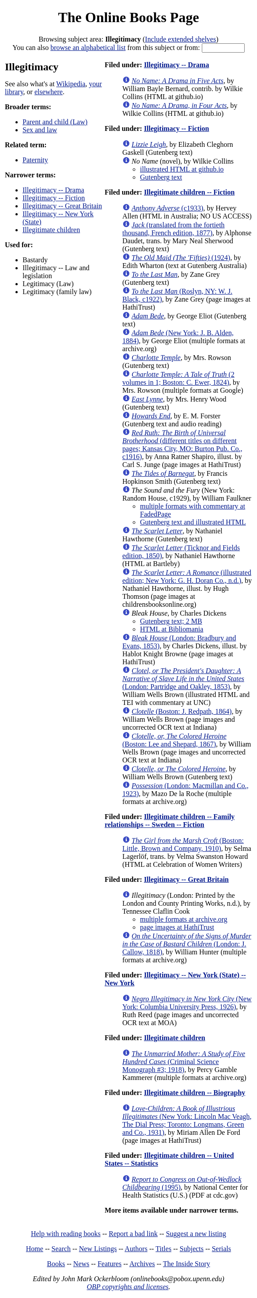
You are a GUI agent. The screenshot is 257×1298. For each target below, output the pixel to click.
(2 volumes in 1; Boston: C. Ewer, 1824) (178, 378)
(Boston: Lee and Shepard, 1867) (174, 740)
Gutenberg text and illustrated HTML (193, 522)
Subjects (192, 1248)
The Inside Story (186, 1263)
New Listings (98, 1248)
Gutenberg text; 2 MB (171, 621)
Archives (142, 1263)
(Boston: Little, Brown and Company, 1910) (183, 844)
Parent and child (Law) (55, 122)
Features (109, 1263)
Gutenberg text (161, 177)
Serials (221, 1248)
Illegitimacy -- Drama (53, 190)
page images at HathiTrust (177, 927)
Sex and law (40, 130)
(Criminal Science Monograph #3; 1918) (183, 1061)
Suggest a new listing (196, 1233)
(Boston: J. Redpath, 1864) (182, 711)
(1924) (181, 257)
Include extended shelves (180, 39)
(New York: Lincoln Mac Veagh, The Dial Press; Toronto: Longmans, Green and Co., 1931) (187, 1120)
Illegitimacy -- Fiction (54, 198)
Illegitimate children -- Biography (194, 1092)
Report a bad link (133, 1233)
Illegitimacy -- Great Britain (62, 206)
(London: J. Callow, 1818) (186, 944)
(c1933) (167, 208)
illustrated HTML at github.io (182, 169)
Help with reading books (66, 1233)
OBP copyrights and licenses (127, 1286)
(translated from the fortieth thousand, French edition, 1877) (173, 229)
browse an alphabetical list (87, 47)
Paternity (35, 160)
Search (61, 1248)
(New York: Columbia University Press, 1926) (187, 1003)
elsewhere (48, 92)
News (81, 1263)
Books (56, 1263)
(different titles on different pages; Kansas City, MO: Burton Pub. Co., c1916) (182, 444)
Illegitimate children (51, 230)
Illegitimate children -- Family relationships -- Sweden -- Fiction (169, 820)
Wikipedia (70, 84)
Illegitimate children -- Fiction (189, 192)
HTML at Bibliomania (171, 629)
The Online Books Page (128, 17)
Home (34, 1248)
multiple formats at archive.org (183, 919)
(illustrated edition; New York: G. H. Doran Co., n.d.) (186, 576)
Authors (136, 1248)
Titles (163, 1248)
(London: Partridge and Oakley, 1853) (183, 678)
